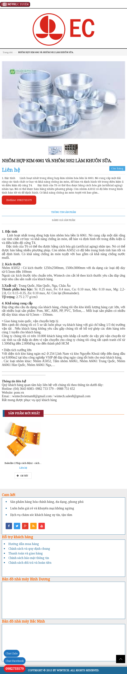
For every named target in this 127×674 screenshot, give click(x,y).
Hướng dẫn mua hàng (23, 544)
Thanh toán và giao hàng (25, 553)
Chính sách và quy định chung (29, 549)
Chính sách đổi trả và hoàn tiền (29, 563)
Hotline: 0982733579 (19, 200)
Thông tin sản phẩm (63, 212)
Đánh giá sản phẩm (63, 220)
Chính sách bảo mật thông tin (28, 558)
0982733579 (14, 668)
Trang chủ (8, 52)
